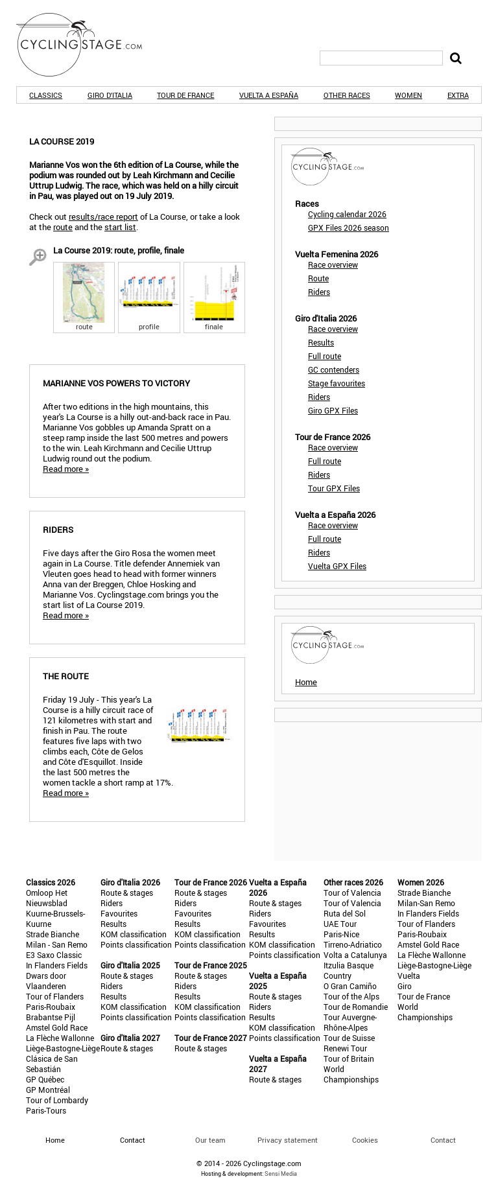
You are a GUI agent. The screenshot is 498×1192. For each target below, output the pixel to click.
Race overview (333, 264)
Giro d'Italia (110, 95)
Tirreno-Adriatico (353, 944)
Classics (45, 95)
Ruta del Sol (345, 913)
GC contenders (333, 369)
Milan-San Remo (426, 903)
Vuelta (408, 975)
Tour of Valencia (352, 892)
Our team (210, 1140)
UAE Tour (340, 923)
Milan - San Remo (57, 944)
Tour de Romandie (356, 1006)
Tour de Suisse (349, 1038)
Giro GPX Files (333, 410)
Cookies (365, 1140)
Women (408, 95)
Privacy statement (287, 1140)
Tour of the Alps (351, 996)
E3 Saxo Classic (54, 955)
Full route (324, 356)
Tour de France (185, 95)
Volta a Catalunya (355, 955)
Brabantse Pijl (50, 1017)
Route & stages (127, 892)
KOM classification (134, 934)
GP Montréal (48, 1089)
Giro (404, 986)
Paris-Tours (46, 1110)
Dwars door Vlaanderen (46, 980)
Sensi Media (281, 1173)
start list (120, 227)
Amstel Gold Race (57, 1027)
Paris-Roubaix (50, 1006)
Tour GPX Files (334, 488)
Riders (319, 291)
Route (318, 278)
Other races (347, 95)
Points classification (136, 944)
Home (306, 682)
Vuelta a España (268, 95)
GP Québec (45, 1079)
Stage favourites (336, 383)
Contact (443, 1140)
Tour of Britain (349, 1058)
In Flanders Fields (57, 965)
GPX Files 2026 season (348, 227)
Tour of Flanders (55, 996)
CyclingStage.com (87, 44)
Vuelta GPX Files (337, 566)
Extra (458, 95)
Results (321, 342)
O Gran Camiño (350, 986)
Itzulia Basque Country (349, 970)
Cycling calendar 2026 (347, 214)
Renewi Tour (345, 1048)
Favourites (119, 913)
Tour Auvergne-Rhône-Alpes (350, 1022)
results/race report (103, 216)
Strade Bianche (52, 934)
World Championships (351, 1074)
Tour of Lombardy (57, 1100)
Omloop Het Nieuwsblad (46, 897)
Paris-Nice (341, 934)
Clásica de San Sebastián (52, 1063)
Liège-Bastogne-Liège (63, 1048)
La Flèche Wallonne (60, 1038)
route (63, 227)
